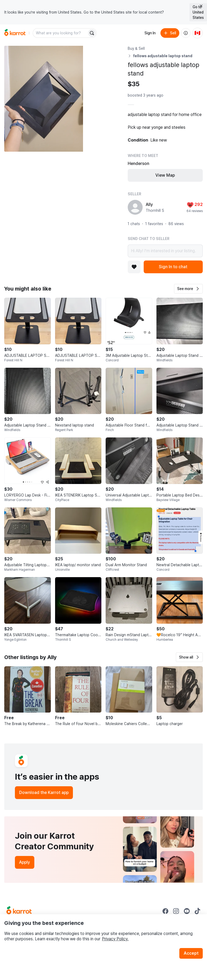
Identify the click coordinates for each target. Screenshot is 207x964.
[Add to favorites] (134, 266)
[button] (188, 288)
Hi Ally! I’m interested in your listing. (165, 251)
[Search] (92, 33)
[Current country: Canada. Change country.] (197, 33)
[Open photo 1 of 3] (43, 99)
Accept (191, 953)
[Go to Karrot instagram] (176, 911)
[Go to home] (15, 33)
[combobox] (60, 33)
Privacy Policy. (115, 938)
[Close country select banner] (201, 6)
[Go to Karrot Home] (19, 911)
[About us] (186, 33)
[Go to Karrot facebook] (165, 911)
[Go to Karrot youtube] (187, 911)
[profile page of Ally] (135, 207)
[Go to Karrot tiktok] (197, 911)
